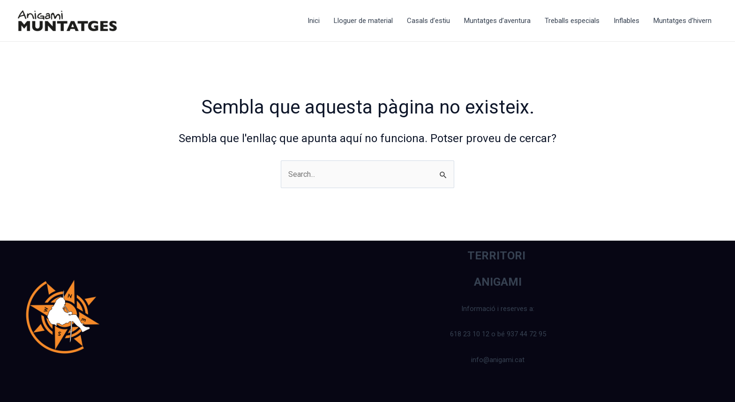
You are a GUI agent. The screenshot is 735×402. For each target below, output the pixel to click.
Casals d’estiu (428, 20)
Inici (314, 20)
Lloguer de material (363, 20)
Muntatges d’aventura (497, 20)
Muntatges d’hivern (682, 20)
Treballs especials (572, 20)
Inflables (626, 20)
